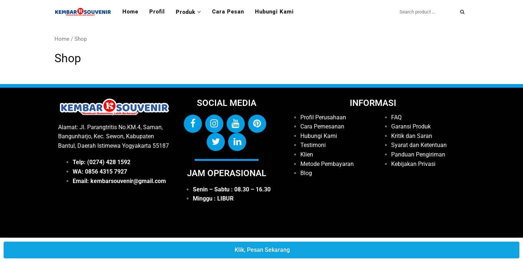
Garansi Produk (411, 126)
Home (130, 11)
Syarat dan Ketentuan (419, 145)
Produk (185, 12)
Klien (306, 154)
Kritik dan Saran (411, 135)
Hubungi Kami (274, 11)
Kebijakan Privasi (413, 163)
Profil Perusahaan (323, 117)
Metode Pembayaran (327, 163)
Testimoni (313, 145)
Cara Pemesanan (322, 126)
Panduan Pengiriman (418, 154)
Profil (157, 11)
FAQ (396, 117)
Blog (306, 173)
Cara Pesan (228, 11)
